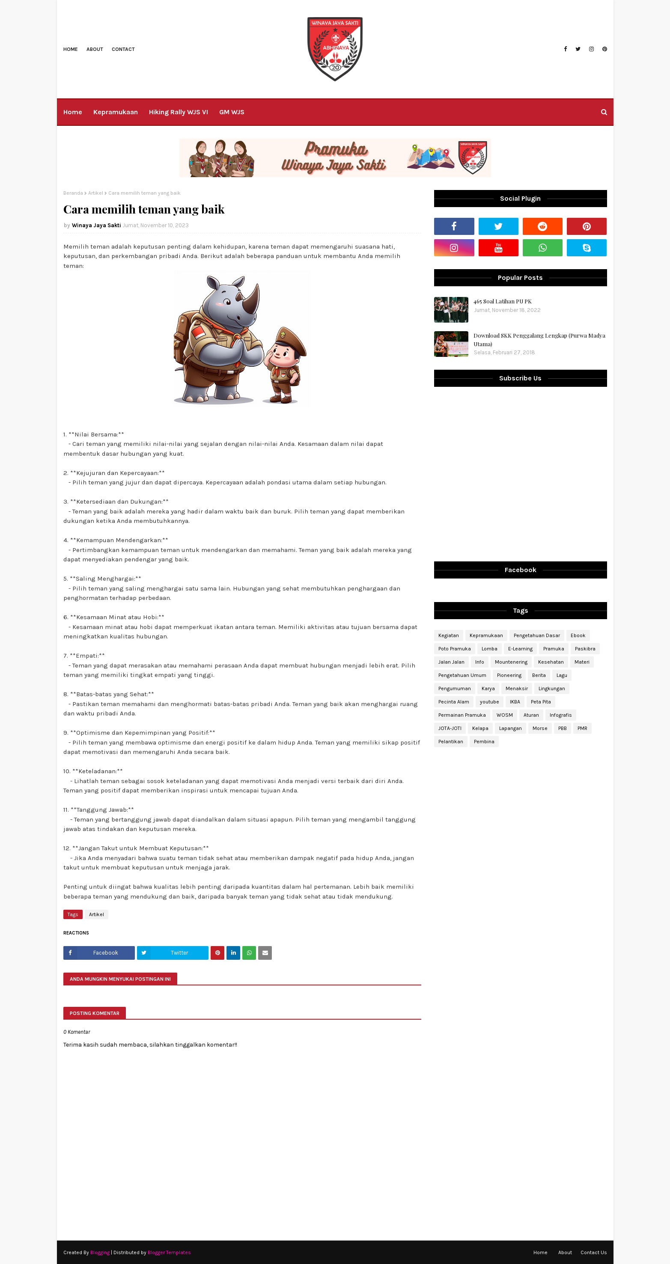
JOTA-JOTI (450, 728)
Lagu (562, 675)
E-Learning (520, 649)
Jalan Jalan (451, 662)
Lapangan (510, 728)
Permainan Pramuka (462, 715)
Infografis (561, 715)
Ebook (578, 635)
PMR (582, 728)
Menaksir (517, 688)
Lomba (489, 649)
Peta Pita (541, 702)
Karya (488, 688)
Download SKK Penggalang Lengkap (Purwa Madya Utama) (539, 339)
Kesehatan (551, 662)
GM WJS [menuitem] (231, 112)
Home (70, 49)
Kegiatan (448, 635)
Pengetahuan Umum (462, 675)
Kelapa (480, 728)
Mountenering (511, 662)
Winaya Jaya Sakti (96, 225)
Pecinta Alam (453, 702)
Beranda (73, 193)
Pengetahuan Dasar (537, 635)
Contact (123, 49)
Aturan (531, 715)
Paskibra (585, 649)
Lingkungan (552, 688)
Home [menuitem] (72, 112)
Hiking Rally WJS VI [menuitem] (178, 112)
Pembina (484, 742)
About (94, 49)
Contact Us (594, 1252)
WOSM (505, 715)
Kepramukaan (486, 635)
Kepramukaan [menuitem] (115, 112)
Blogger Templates (169, 1252)
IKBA (515, 702)
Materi (582, 662)
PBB (562, 728)
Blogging (100, 1252)
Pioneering (509, 675)
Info (479, 662)
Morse (540, 728)
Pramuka (553, 649)
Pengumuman (454, 688)
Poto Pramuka (454, 649)
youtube (489, 702)
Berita (539, 675)
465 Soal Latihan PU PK (502, 301)
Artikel (95, 193)
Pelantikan (450, 742)
